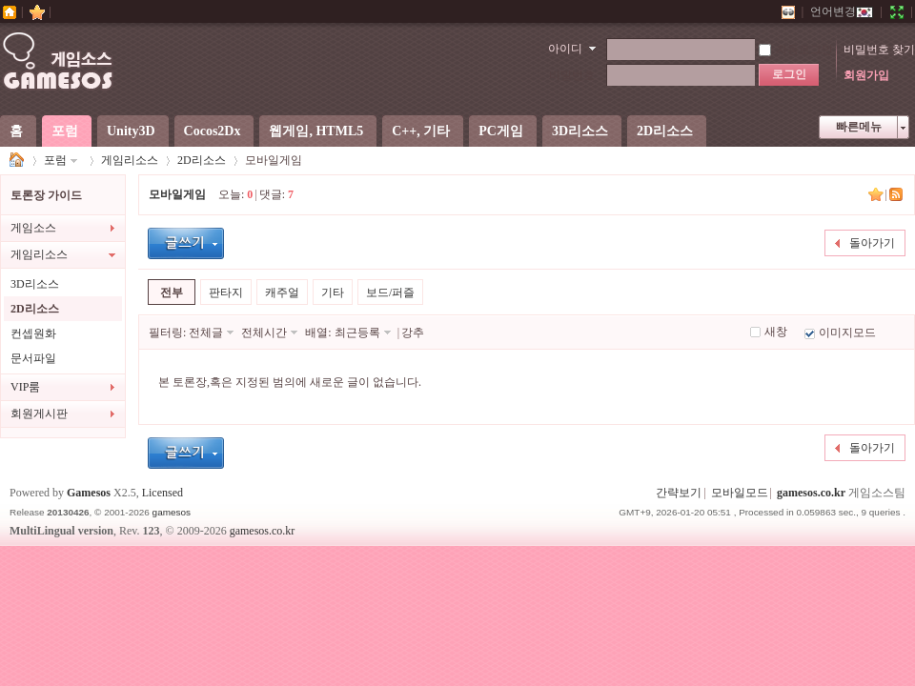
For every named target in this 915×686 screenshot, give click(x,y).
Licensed (162, 492)
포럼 (64, 131)
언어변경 (841, 11)
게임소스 (17, 160)
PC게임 (500, 131)
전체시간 (264, 332)
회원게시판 (39, 413)
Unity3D (131, 131)
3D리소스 (580, 131)
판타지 (226, 292)
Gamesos (89, 492)
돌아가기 (872, 243)
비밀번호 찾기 (879, 49)
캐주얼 (282, 292)
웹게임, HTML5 (316, 131)
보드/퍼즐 (390, 292)
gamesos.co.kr (811, 492)
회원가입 (866, 75)
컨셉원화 (33, 333)
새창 (775, 331)
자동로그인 (796, 49)
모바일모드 (739, 492)
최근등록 (357, 332)
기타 (332, 292)
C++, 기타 (421, 131)
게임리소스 (129, 160)
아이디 (565, 48)
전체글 (206, 332)
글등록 (186, 243)
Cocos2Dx (212, 131)
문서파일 (33, 358)
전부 (171, 292)
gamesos (171, 512)
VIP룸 (25, 386)
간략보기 (679, 492)
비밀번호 (572, 75)
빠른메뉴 (859, 126)
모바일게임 (177, 194)
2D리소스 (665, 131)
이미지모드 (847, 332)
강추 (412, 332)
